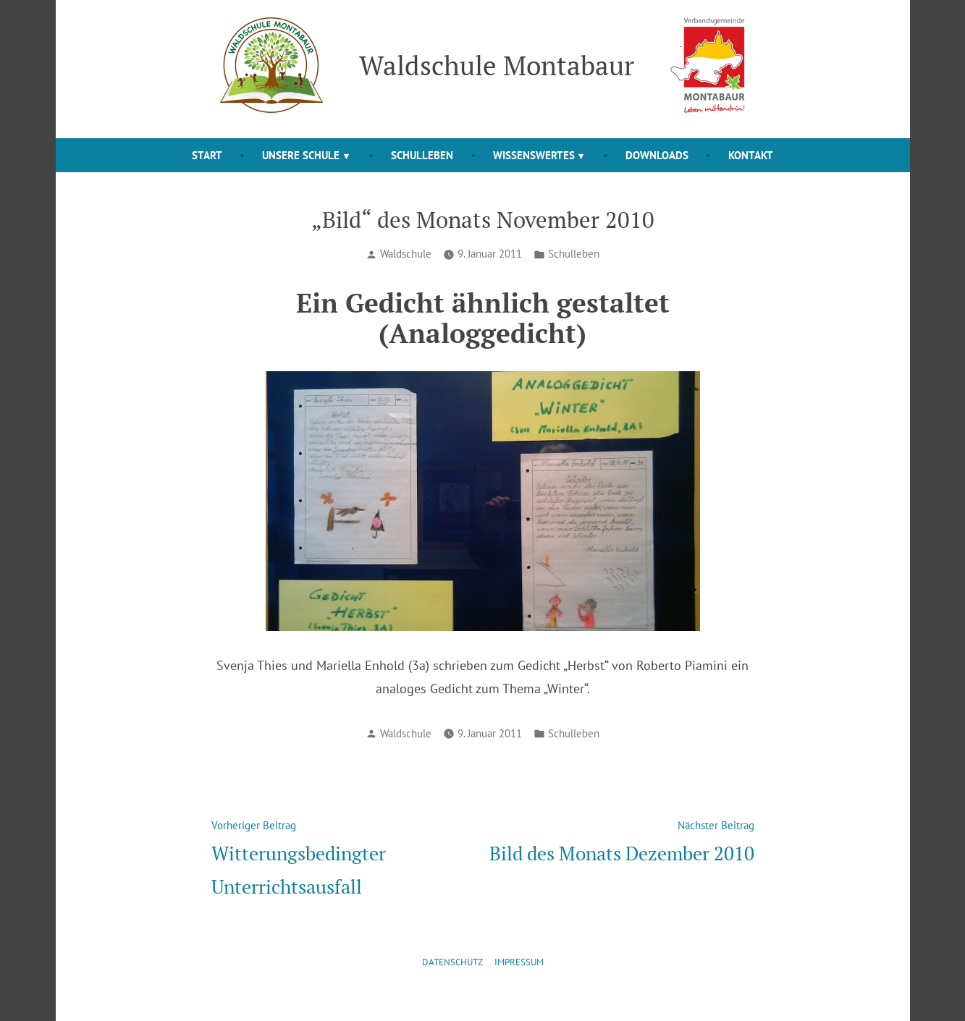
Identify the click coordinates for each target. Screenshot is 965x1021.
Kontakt (750, 155)
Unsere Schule (301, 155)
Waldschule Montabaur (496, 65)
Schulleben (422, 155)
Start (207, 155)
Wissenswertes (534, 155)
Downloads (656, 155)
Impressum (519, 962)
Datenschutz (452, 962)
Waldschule (405, 253)
